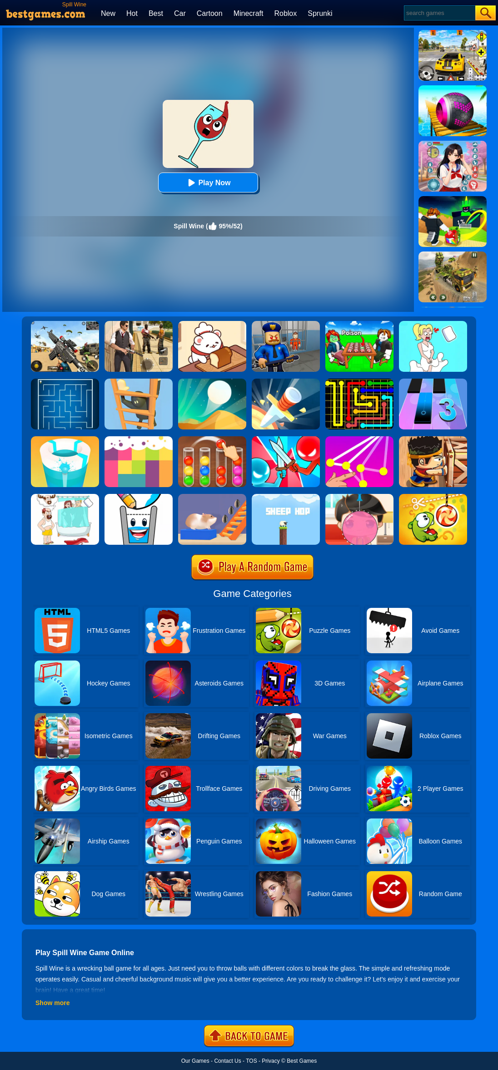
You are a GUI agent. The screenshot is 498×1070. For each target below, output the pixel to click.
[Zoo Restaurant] (212, 324)
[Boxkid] (433, 439)
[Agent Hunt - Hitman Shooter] (139, 324)
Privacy (270, 1061)
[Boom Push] (286, 439)
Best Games (302, 1061)
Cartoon (210, 13)
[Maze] (65, 382)
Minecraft (249, 13)
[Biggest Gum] (359, 497)
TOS (251, 1061)
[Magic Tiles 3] (433, 382)
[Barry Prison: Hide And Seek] (286, 324)
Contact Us (227, 1061)
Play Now (207, 182)
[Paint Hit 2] (65, 439)
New (108, 13)
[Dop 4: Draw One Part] (65, 497)
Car (180, 13)
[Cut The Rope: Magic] (433, 497)
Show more (52, 1002)
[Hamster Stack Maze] (212, 497)
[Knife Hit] (286, 382)
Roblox (285, 13)
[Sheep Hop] (286, 497)
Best (156, 13)
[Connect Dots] (359, 439)
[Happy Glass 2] (139, 497)
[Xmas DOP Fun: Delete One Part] (433, 324)
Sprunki (320, 13)
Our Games (195, 1061)
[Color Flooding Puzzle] (139, 439)
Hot (132, 13)
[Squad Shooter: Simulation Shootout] (65, 324)
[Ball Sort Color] (212, 439)
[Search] (439, 12)
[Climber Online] (139, 382)
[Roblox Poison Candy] (359, 324)
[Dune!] (212, 382)
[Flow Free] (359, 382)
